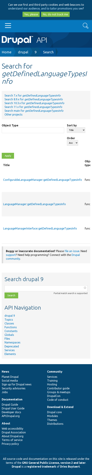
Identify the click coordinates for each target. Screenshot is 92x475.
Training (52, 380)
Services (10, 350)
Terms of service (12, 440)
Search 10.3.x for (34, 103)
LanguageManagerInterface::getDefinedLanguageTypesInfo (40, 228)
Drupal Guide (10, 404)
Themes (52, 419)
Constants (11, 331)
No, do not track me (55, 14)
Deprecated (12, 346)
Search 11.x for (33, 106)
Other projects (14, 114)
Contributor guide (58, 388)
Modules (52, 416)
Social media (10, 380)
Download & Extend (60, 407)
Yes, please (31, 14)
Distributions (55, 423)
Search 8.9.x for (34, 99)
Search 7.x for (32, 95)
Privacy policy (10, 443)
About (6, 423)
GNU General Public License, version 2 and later (54, 462)
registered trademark (41, 466)
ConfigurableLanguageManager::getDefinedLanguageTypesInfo (42, 179)
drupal (23, 52)
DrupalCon (53, 395)
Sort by (72, 125)
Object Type (10, 125)
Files (7, 338)
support (11, 254)
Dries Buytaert (70, 466)
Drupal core (54, 412)
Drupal (16, 466)
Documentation (12, 399)
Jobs (5, 392)
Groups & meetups (58, 392)
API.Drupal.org (11, 416)
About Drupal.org (12, 436)
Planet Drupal (10, 376)
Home (6, 52)
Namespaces (12, 342)
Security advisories (13, 388)
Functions (11, 327)
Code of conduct (57, 399)
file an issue (72, 251)
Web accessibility (12, 428)
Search (48, 52)
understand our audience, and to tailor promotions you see (45, 8)
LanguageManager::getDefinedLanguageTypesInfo (34, 204)
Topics (9, 319)
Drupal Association (14, 432)
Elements (10, 354)
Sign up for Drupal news (17, 384)
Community (54, 371)
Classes (9, 323)
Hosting (52, 384)
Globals (9, 334)
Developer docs (11, 412)
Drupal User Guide (13, 408)
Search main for (34, 110)
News (5, 371)
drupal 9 (10, 315)
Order (71, 138)
